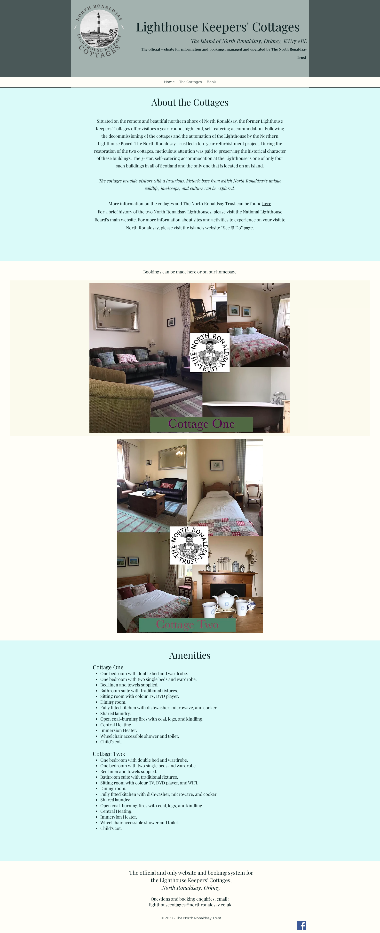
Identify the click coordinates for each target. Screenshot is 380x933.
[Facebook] (301, 925)
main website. (123, 220)
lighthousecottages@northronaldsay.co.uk (190, 905)
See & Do (232, 228)
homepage (226, 272)
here (266, 203)
